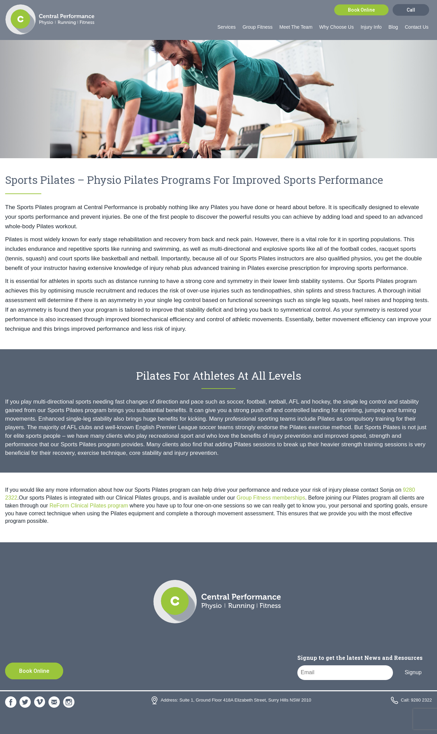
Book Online (361, 10)
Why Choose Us (336, 27)
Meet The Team (295, 27)
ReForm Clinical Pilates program (89, 505)
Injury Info (371, 27)
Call (411, 10)
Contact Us (416, 27)
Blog (393, 27)
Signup (413, 672)
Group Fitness (257, 27)
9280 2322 (421, 700)
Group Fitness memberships (271, 498)
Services (226, 27)
